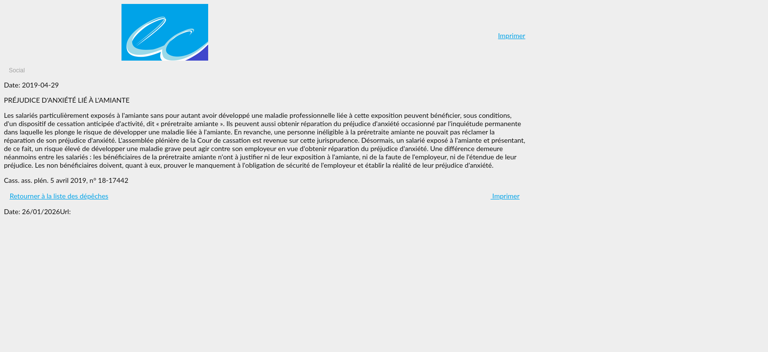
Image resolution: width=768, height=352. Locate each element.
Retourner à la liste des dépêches (59, 196)
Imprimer (512, 35)
